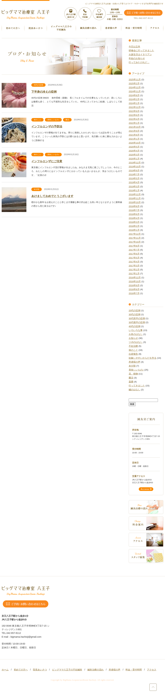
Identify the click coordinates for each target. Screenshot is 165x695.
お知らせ (133, 338)
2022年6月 (134, 115)
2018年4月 (134, 218)
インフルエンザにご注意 (46, 161)
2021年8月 (134, 135)
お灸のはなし (136, 334)
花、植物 (133, 374)
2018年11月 (135, 198)
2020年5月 (134, 147)
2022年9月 (134, 111)
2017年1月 (134, 273)
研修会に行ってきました (141, 50)
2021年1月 (134, 139)
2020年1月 (134, 158)
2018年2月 (134, 226)
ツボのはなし (136, 342)
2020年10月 (135, 143)
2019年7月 (134, 174)
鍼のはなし (134, 389)
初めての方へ (21, 669)
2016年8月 (134, 289)
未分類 (36, 189)
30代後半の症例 (137, 322)
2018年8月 (134, 206)
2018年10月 (135, 202)
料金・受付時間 (134, 669)
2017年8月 (134, 246)
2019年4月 (134, 182)
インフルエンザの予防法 (46, 126)
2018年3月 (134, 222)
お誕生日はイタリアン (140, 54)
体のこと (37, 120)
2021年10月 (135, 127)
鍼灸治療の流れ (95, 669)
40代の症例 (38, 85)
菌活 (67, 120)
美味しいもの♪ (53, 120)
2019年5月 (134, 178)
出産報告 (133, 354)
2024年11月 (135, 91)
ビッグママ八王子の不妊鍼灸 (67, 669)
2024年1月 (134, 103)
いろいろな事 (136, 330)
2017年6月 (134, 254)
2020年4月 (134, 151)
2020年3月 (134, 154)
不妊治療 (133, 346)
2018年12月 (135, 194)
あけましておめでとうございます (52, 196)
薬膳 (131, 381)
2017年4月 (134, 261)
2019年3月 (134, 186)
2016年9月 (134, 285)
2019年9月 (134, 170)
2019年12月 (135, 162)
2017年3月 (134, 265)
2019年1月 (134, 190)
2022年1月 (134, 123)
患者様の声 (134, 362)
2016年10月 (135, 281)
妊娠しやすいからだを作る (142, 358)
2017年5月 (134, 258)
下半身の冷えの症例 (44, 91)
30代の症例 (134, 314)
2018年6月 (134, 214)
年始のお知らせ (137, 58)
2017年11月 (135, 238)
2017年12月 (135, 234)
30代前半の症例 (137, 318)
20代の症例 (134, 310)
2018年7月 (134, 210)
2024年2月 (134, 99)
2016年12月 (135, 277)
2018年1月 (134, 230)
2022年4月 (134, 119)
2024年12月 (135, 87)
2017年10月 (135, 242)
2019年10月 (135, 166)
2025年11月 (135, 79)
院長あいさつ (40, 669)
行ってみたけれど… (139, 62)
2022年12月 (135, 107)
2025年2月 (134, 83)
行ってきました (137, 385)
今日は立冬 (134, 46)
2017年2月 (134, 269)
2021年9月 (134, 131)
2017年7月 (134, 250)
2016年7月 (134, 293)
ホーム (5, 669)
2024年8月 (134, 95)
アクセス (151, 669)
